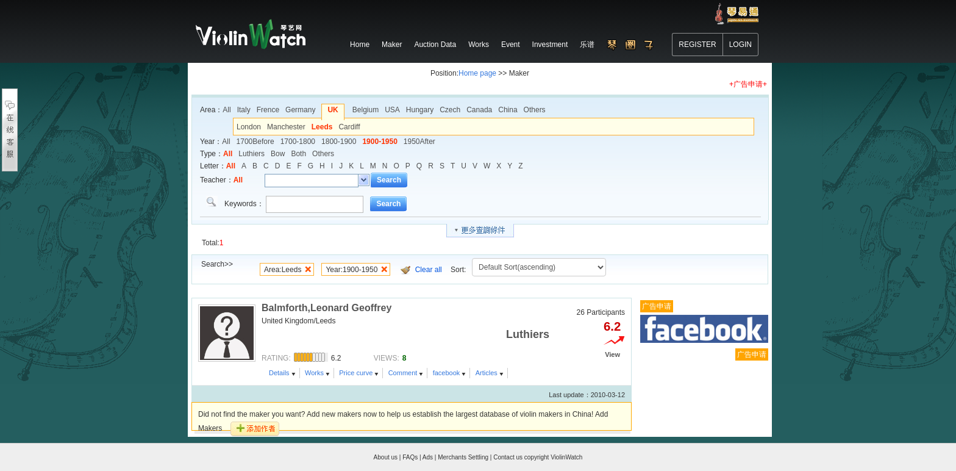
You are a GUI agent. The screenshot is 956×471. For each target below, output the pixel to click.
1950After (419, 141)
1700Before (255, 141)
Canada (479, 110)
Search (389, 180)
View (612, 354)
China (507, 110)
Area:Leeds (282, 269)
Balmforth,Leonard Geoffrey (326, 308)
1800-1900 (338, 141)
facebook (446, 372)
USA (392, 110)
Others (535, 110)
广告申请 (656, 306)
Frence (268, 110)
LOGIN (740, 44)
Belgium (365, 110)
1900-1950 (379, 141)
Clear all (428, 269)
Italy (244, 110)
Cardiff (349, 127)
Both (298, 153)
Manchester (286, 127)
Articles (487, 372)
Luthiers (251, 153)
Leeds (322, 127)
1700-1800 (297, 141)
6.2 (612, 326)
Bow (278, 153)
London (249, 127)
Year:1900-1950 (351, 269)
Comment (403, 372)
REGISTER (697, 44)
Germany (300, 110)
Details (279, 372)
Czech (450, 110)
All (226, 110)
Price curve (356, 372)
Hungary (419, 110)
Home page (477, 73)
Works (314, 372)
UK (332, 110)
